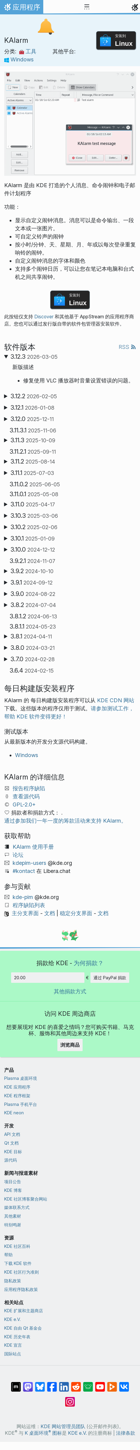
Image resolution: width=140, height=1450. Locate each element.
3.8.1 (31, 636)
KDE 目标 (13, 1151)
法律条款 (125, 1433)
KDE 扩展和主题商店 (23, 1310)
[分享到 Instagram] (70, 1399)
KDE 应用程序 (17, 1086)
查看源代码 (26, 796)
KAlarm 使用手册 (33, 847)
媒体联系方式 (16, 1207)
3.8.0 (33, 647)
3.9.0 (33, 593)
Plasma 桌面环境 (20, 1078)
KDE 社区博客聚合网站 (25, 1198)
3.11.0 (33, 504)
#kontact (24, 871)
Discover (43, 317)
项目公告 (12, 1181)
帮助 (8, 1254)
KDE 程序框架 (17, 1095)
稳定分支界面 (76, 913)
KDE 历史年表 (17, 1336)
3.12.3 (34, 356)
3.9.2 (32, 571)
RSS (127, 347)
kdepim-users (29, 863)
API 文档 (12, 1134)
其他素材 (12, 1216)
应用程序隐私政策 (21, 1289)
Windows (19, 59)
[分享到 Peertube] (112, 1384)
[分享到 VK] (124, 1384)
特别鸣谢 (12, 1224)
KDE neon (14, 1112)
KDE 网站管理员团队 (63, 1426)
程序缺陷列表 (29, 905)
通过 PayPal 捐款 (109, 977)
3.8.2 (33, 605)
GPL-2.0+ (24, 804)
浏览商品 (70, 1045)
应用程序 (21, 8)
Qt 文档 (11, 1142)
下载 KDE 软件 (18, 1263)
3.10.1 (33, 538)
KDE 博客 (13, 1190)
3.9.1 (32, 582)
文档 (49, 913)
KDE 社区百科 (17, 1246)
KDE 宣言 (13, 1345)
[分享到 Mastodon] (28, 1384)
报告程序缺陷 (29, 788)
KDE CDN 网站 (115, 700)
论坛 (18, 855)
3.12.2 (34, 396)
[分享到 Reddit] (76, 1384)
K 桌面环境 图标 (43, 1433)
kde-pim (23, 897)
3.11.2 (33, 461)
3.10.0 (33, 549)
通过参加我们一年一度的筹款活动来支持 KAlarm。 (65, 821)
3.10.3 (34, 515)
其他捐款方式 (70, 991)
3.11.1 (32, 472)
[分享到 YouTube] (100, 1384)
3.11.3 (33, 440)
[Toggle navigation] (87, 7)
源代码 (10, 1160)
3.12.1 (32, 407)
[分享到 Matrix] (16, 1384)
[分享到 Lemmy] (88, 1384)
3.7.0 (33, 659)
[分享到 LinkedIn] (64, 1384)
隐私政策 (12, 1280)
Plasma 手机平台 (20, 1104)
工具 (27, 51)
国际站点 (12, 1353)
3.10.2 (34, 527)
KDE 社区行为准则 (21, 1272)
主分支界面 (25, 913)
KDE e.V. (12, 1319)
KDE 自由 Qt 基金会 (23, 1328)
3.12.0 (32, 419)
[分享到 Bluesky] (40, 1384)
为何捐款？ (89, 963)
